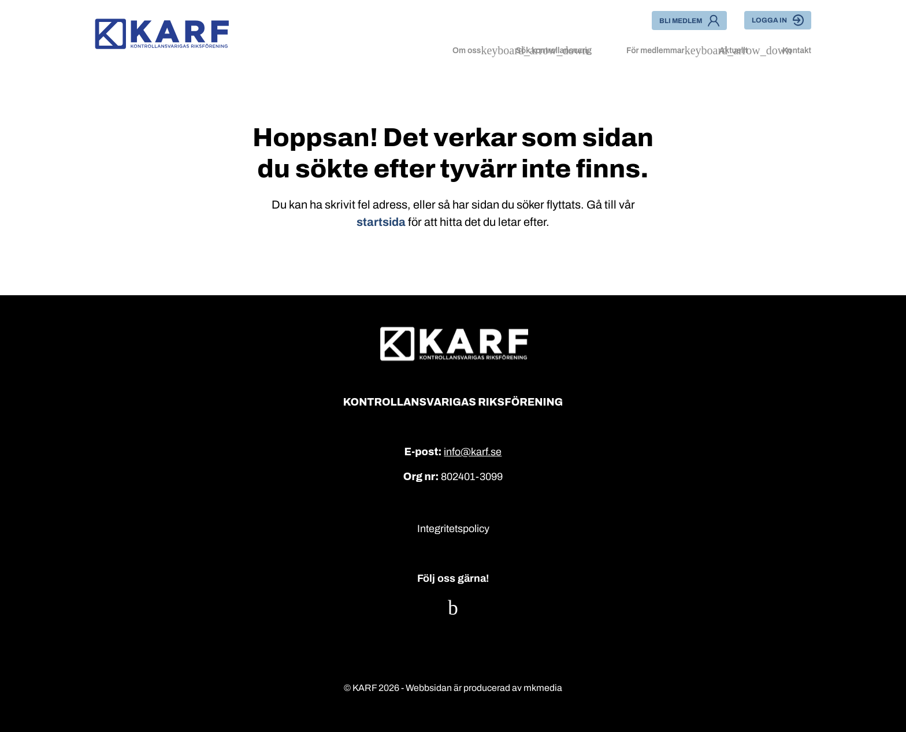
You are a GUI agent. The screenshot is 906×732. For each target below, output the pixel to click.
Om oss (466, 50)
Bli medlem (689, 20)
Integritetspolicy (453, 528)
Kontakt (796, 50)
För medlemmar (655, 50)
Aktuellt (733, 50)
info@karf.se (473, 452)
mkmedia (542, 688)
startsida (381, 221)
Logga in (778, 20)
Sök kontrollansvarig (553, 50)
